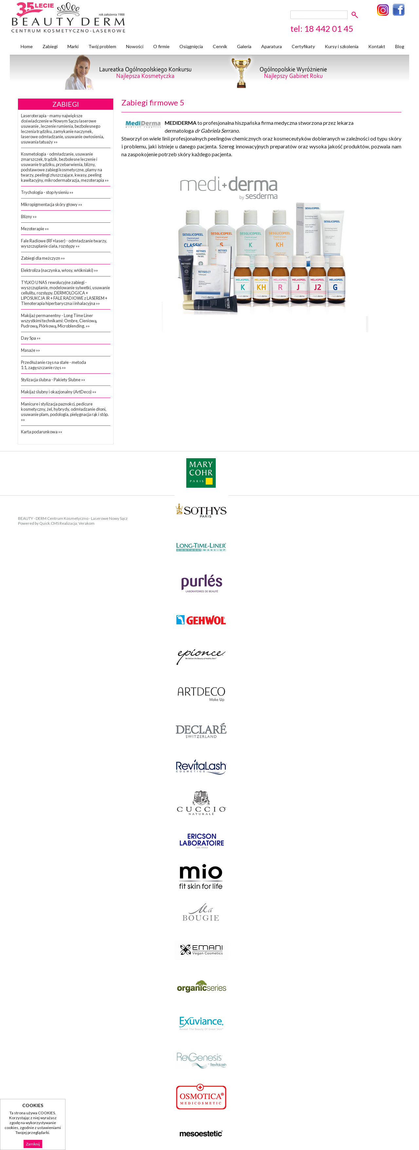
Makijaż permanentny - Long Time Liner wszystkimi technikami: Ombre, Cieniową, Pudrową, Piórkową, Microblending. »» (59, 321)
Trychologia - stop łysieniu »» (47, 192)
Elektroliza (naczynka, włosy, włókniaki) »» (59, 270)
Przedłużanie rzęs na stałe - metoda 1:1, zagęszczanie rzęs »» (53, 365)
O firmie (161, 46)
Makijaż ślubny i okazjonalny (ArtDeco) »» (58, 391)
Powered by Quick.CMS (38, 523)
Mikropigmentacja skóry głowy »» (51, 204)
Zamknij (33, 1143)
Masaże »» (30, 350)
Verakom (87, 523)
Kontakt (376, 46)
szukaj (356, 14)
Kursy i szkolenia (341, 46)
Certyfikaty (303, 46)
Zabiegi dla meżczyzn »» (43, 258)
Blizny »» (29, 216)
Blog (399, 46)
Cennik (220, 46)
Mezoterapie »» (35, 228)
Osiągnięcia (191, 46)
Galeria (244, 46)
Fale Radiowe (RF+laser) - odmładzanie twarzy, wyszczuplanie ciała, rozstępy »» (64, 243)
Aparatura (271, 46)
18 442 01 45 (328, 28)
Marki (73, 46)
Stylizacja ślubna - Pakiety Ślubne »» (53, 379)
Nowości (134, 46)
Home (27, 46)
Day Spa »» (31, 338)
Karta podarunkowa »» (41, 431)
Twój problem (102, 46)
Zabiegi (50, 46)
